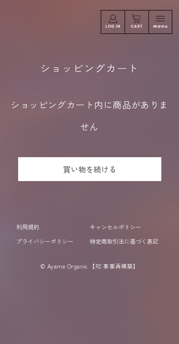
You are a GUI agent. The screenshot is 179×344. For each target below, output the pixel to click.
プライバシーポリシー (45, 241)
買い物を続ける (89, 169)
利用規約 (27, 227)
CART (137, 21)
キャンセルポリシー (115, 227)
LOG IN (113, 21)
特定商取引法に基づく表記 (124, 241)
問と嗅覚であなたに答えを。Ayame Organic (47, 22)
